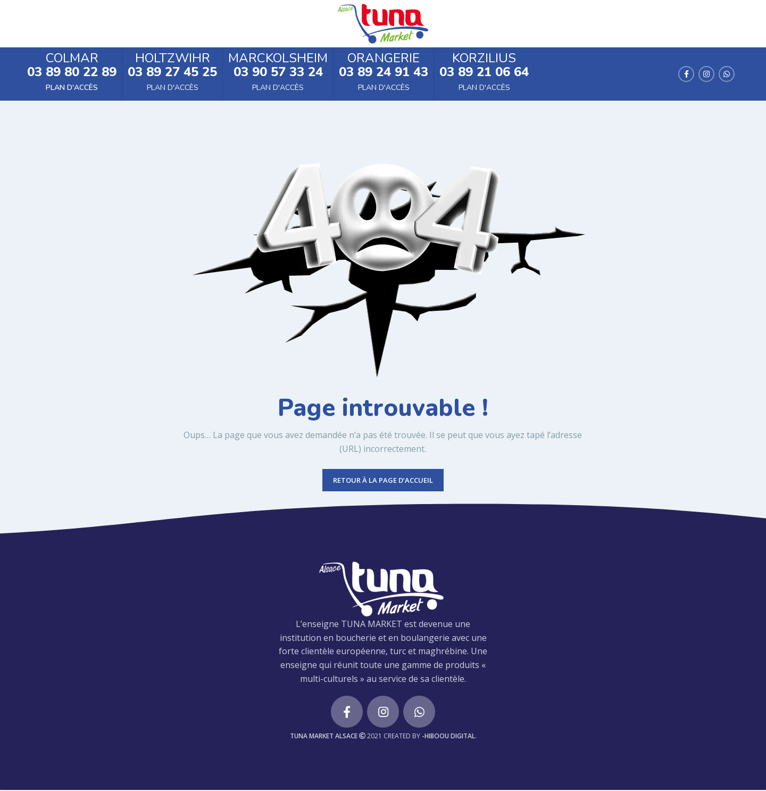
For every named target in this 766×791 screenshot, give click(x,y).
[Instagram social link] (706, 75)
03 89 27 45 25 (172, 72)
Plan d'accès (72, 89)
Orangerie (383, 59)
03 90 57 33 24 (278, 72)
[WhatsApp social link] (727, 75)
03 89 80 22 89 (71, 72)
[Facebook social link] (686, 75)
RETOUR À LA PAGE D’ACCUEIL (383, 481)
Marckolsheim (278, 59)
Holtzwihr (172, 59)
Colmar (72, 59)
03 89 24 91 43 (383, 72)
